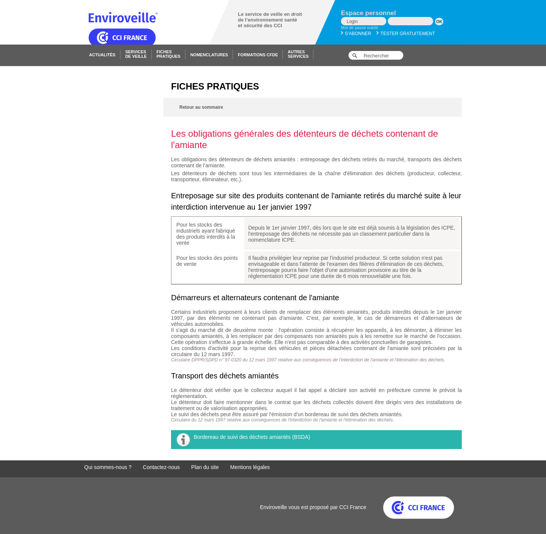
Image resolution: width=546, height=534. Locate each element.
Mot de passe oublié (359, 27)
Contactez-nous (161, 467)
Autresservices (298, 54)
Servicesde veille (136, 54)
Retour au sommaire (201, 107)
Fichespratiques (168, 54)
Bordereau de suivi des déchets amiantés (242, 437)
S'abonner (356, 33)
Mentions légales (250, 467)
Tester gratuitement (405, 33)
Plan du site (205, 467)
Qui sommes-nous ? (107, 467)
